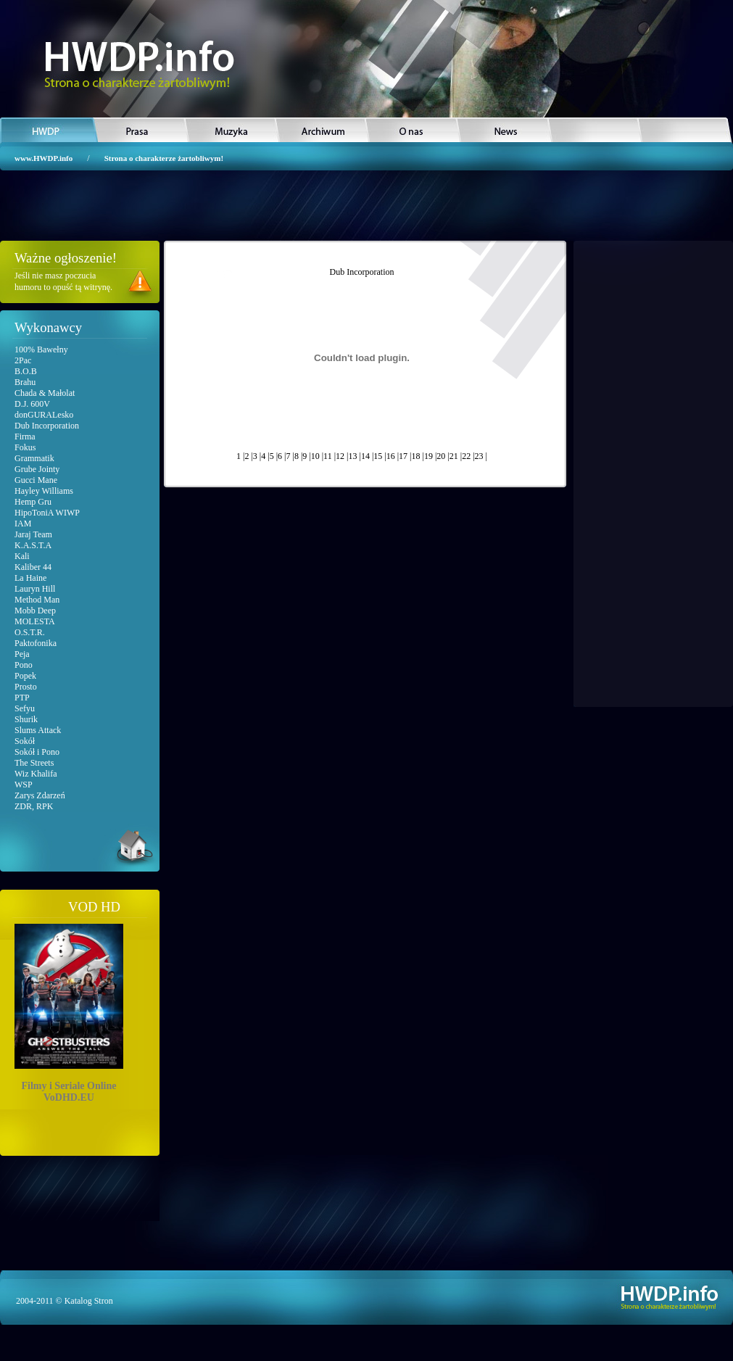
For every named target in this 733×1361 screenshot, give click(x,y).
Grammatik (34, 458)
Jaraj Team (33, 534)
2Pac (23, 360)
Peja (22, 654)
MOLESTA (35, 621)
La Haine (30, 578)
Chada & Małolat (45, 393)
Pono (24, 665)
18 (416, 456)
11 (327, 456)
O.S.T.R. (30, 632)
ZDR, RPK (34, 806)
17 (403, 456)
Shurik (26, 719)
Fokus (25, 447)
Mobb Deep (35, 610)
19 (428, 456)
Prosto (26, 687)
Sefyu (25, 708)
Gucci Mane (36, 480)
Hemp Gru (33, 502)
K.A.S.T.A (33, 545)
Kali (22, 556)
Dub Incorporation (47, 426)
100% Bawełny (41, 349)
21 (454, 456)
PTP (22, 697)
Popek (25, 676)
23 (479, 456)
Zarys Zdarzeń (40, 795)
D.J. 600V (32, 404)
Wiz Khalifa (36, 774)
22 (466, 456)
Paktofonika (36, 643)
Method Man (37, 600)
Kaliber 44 (33, 567)
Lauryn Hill (35, 589)
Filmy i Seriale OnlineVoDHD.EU (69, 1011)
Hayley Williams (44, 491)
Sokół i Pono (37, 752)
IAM (23, 523)
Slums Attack (38, 730)
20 (440, 456)
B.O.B (26, 371)
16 (390, 456)
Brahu (25, 382)
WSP (24, 784)
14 (365, 456)
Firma (25, 436)
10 (315, 456)
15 (377, 456)
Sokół (25, 741)
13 (352, 456)
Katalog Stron (89, 1301)
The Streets (34, 763)
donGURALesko (44, 415)
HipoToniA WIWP (47, 513)
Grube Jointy (37, 469)
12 (340, 456)
